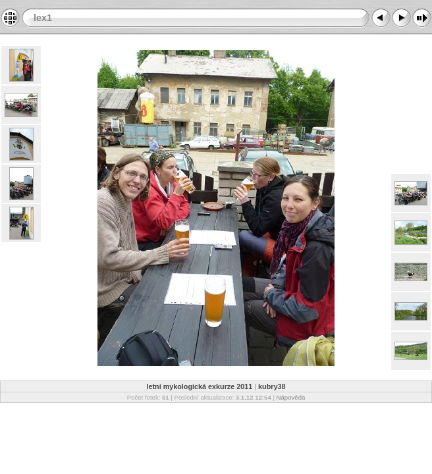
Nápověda (291, 397)
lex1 (43, 18)
